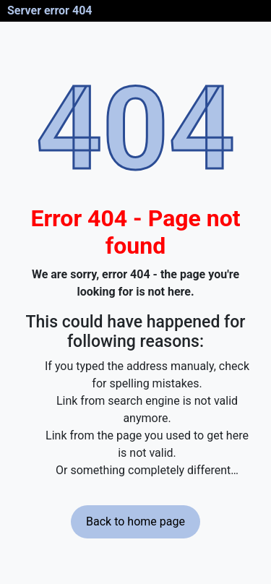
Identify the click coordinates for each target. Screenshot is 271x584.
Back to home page (135, 521)
